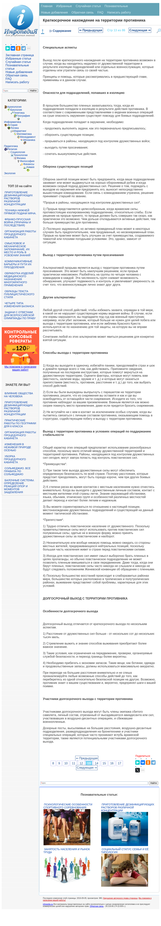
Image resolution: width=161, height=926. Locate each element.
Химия (30, 167)
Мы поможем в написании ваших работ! (20, 368)
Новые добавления (19, 72)
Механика (29, 139)
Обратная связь (17, 75)
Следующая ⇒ (139, 30)
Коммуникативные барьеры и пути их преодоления (18, 264)
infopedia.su (48, 904)
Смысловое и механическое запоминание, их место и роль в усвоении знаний (17, 249)
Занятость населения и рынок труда (67, 851)
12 (81, 763)
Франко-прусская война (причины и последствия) (17, 222)
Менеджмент (28, 136)
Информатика (12, 121)
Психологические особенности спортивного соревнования (68, 806)
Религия (12, 149)
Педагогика (11, 146)
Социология (18, 152)
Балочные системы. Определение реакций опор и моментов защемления (19, 486)
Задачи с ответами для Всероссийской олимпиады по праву (20, 315)
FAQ (9, 78)
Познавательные (116, 6)
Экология (9, 173)
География (23, 115)
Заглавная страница (20, 55)
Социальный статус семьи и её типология (125, 851)
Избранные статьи (18, 58)
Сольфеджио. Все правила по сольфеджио (17, 471)
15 (104, 763)
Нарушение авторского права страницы (120, 898)
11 (73, 763)
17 (119, 763)
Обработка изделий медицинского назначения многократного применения (19, 279)
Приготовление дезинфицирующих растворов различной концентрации (18, 198)
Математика (24, 133)
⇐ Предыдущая (90, 30)
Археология (14, 106)
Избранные (64, 6)
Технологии (21, 155)
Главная (47, 6)
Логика (15, 127)
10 (66, 763)
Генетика (19, 112)
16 (112, 763)
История (12, 124)
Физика (21, 158)
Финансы (28, 164)
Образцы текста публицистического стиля (19, 294)
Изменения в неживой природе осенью (17, 447)
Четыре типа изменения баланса (19, 305)
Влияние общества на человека (18, 395)
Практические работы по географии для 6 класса (20, 423)
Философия (27, 161)
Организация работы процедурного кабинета (20, 234)
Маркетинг (20, 130)
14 (96, 763)
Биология (16, 109)
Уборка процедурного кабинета (15, 459)
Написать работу (17, 82)
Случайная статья (18, 61)
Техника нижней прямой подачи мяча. (20, 212)
